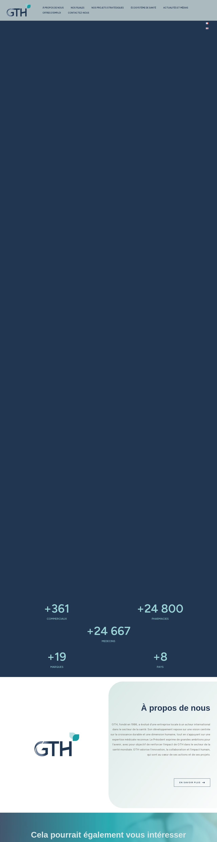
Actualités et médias (180, 7)
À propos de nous (53, 7)
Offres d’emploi (52, 13)
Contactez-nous (80, 13)
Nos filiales (79, 7)
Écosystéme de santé (147, 7)
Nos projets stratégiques (110, 7)
